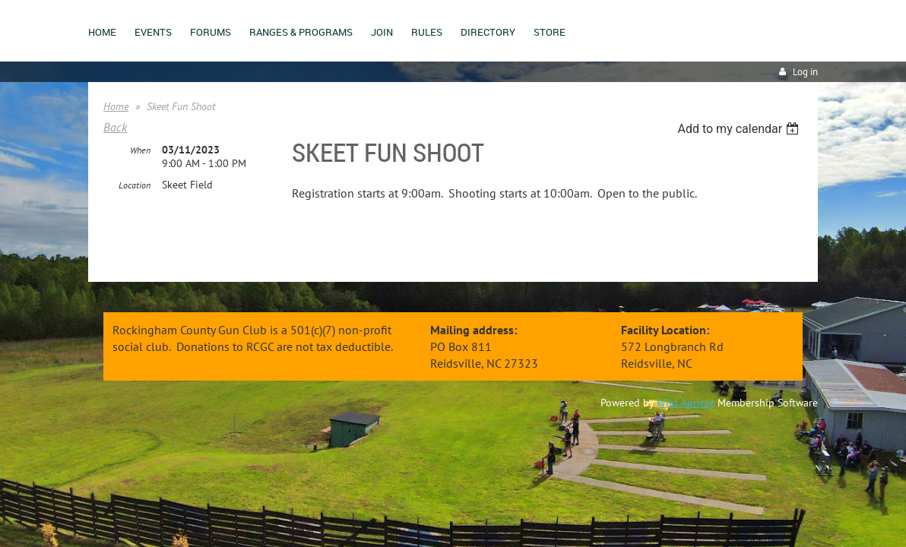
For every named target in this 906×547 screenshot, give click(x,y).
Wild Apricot (685, 402)
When (140, 151)
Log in (805, 71)
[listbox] (740, 128)
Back (115, 126)
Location (134, 185)
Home (115, 106)
